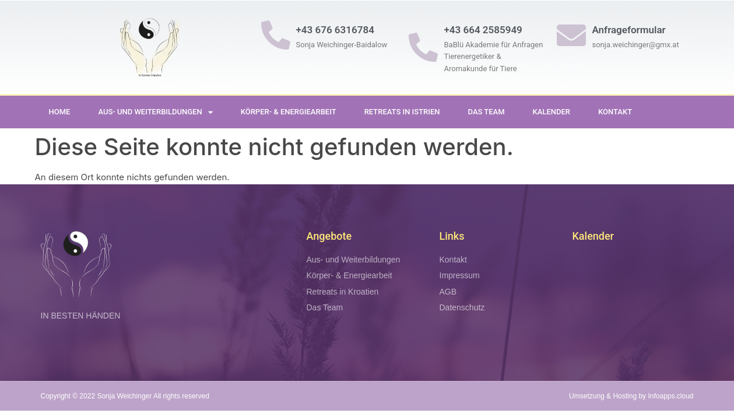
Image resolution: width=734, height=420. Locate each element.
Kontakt (615, 111)
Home (60, 111)
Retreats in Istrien (402, 111)
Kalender (551, 111)
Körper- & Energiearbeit (288, 111)
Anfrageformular (628, 30)
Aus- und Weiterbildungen (155, 112)
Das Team (486, 111)
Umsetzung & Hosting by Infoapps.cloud (631, 396)
